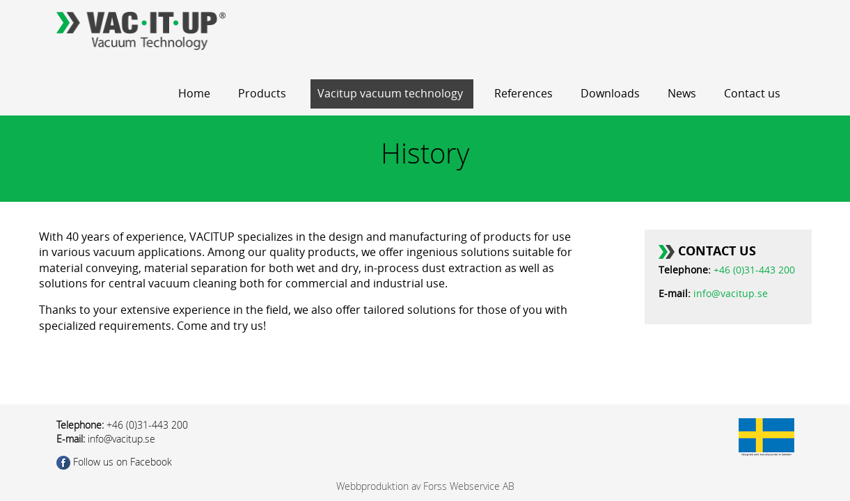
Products (262, 93)
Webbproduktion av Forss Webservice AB (425, 486)
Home (194, 93)
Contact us (752, 93)
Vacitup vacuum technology (390, 93)
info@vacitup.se (730, 294)
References (523, 93)
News (682, 93)
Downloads (610, 93)
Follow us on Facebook (114, 461)
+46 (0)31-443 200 (754, 270)
